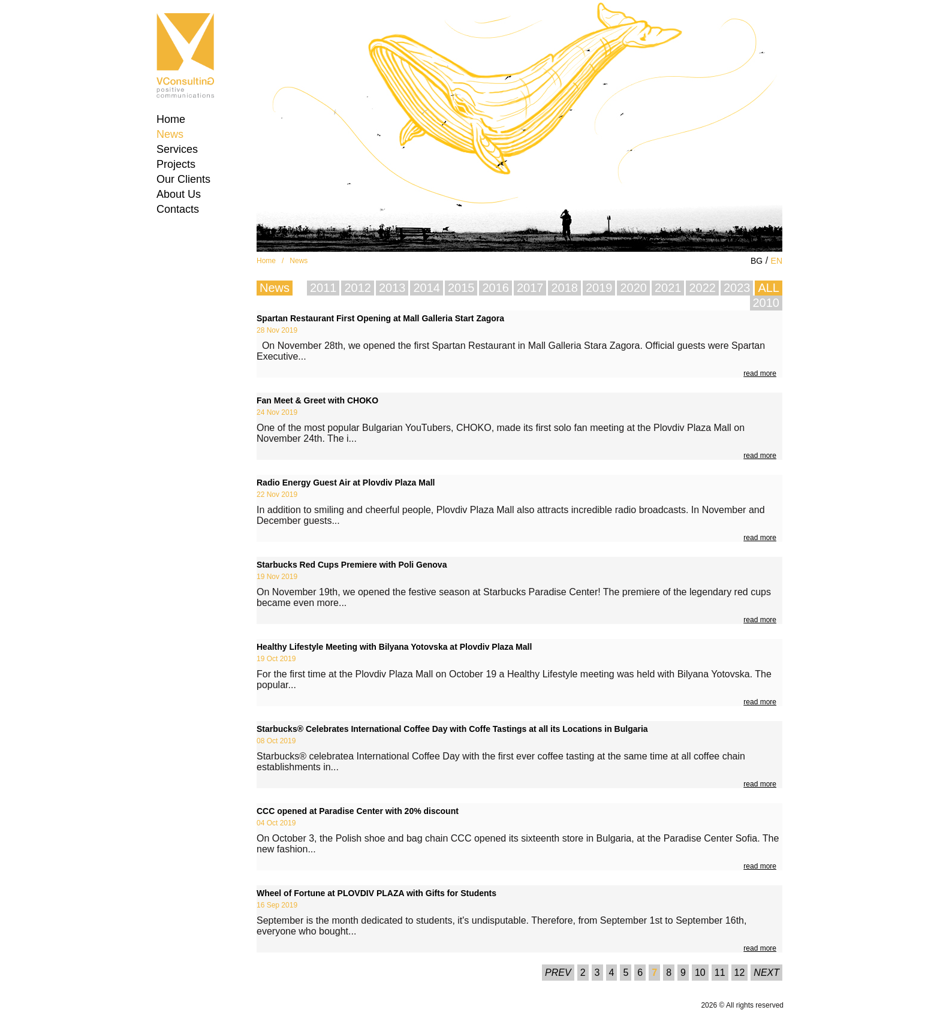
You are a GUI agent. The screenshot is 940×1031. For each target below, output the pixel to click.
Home (170, 119)
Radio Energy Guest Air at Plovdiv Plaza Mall (346, 482)
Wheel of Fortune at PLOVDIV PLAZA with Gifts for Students (376, 893)
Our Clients (183, 179)
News (169, 134)
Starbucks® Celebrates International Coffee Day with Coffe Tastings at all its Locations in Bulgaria (452, 729)
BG (757, 261)
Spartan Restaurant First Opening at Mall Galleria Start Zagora (380, 318)
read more (759, 373)
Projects (175, 164)
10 (700, 972)
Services (177, 149)
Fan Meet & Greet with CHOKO (317, 400)
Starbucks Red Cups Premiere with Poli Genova (352, 564)
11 (720, 972)
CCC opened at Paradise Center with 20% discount (358, 811)
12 (739, 972)
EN (776, 261)
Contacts (177, 209)
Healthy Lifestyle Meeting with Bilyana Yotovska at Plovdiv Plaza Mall (394, 647)
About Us (178, 194)
